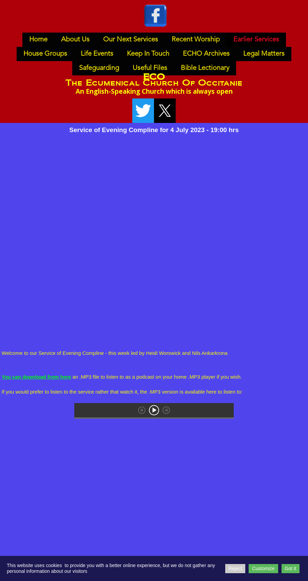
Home (38, 39)
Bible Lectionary (205, 68)
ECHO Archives (206, 54)
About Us (75, 39)
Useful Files (150, 68)
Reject (235, 568)
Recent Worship (196, 39)
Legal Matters (264, 54)
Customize (263, 568)
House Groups (45, 54)
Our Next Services (130, 39)
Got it (290, 568)
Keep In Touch (148, 54)
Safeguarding (99, 68)
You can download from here (36, 377)
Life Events (97, 54)
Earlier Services (256, 39)
